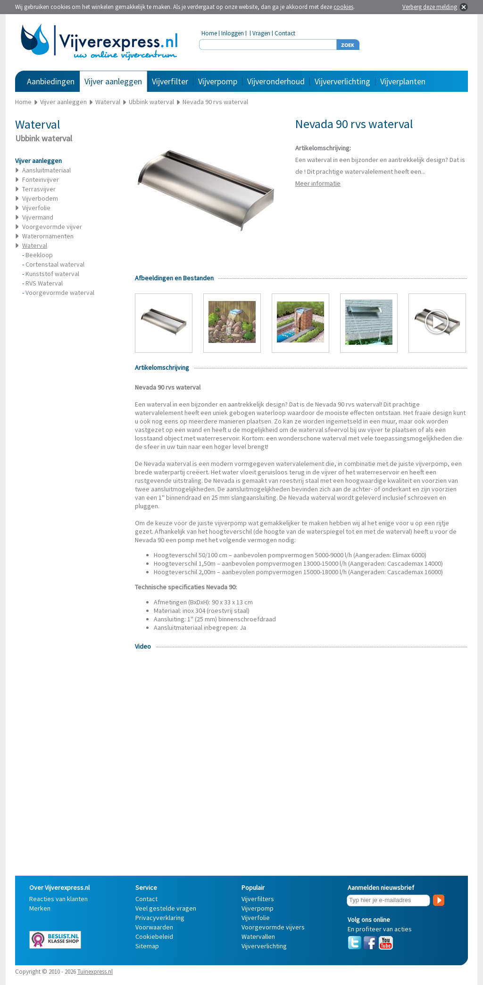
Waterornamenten (48, 236)
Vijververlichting (342, 81)
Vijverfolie (36, 208)
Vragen (261, 33)
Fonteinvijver (40, 179)
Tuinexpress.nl (95, 972)
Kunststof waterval (52, 273)
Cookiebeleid (154, 936)
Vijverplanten (402, 81)
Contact (285, 33)
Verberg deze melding (429, 7)
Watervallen (258, 936)
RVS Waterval (44, 283)
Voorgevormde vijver (52, 226)
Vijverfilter (170, 81)
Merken (39, 908)
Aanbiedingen (51, 81)
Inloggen (232, 33)
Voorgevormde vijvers (273, 927)
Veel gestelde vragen (165, 908)
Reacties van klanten (58, 899)
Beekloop (39, 255)
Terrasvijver (39, 189)
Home (209, 33)
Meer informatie (318, 183)
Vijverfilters (258, 899)
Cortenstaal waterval (54, 264)
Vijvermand (37, 217)
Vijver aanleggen (113, 81)
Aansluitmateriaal (46, 170)
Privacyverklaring (159, 917)
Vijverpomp (217, 81)
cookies (343, 7)
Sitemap (147, 946)
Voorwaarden (154, 927)
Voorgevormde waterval (59, 292)
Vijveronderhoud (276, 81)
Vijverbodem (40, 198)
